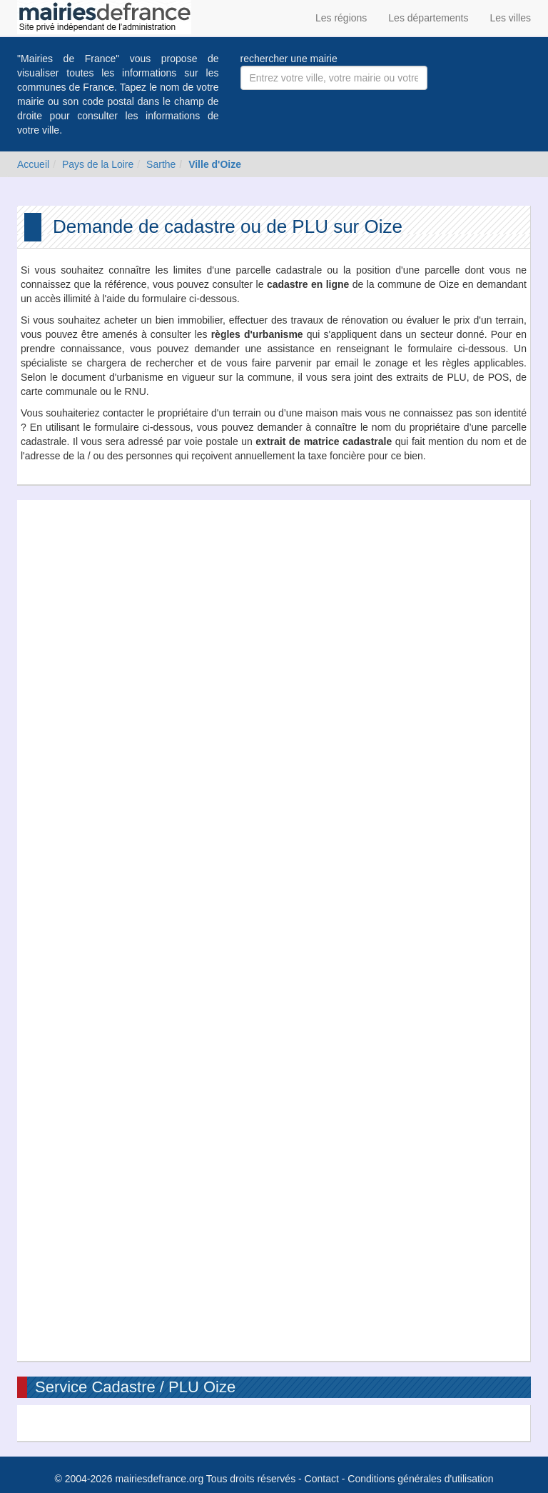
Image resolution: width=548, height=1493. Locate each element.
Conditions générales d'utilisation (420, 1478)
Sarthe (161, 164)
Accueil (33, 164)
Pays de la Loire (97, 164)
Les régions (341, 18)
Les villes (510, 18)
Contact (322, 1478)
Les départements (428, 18)
